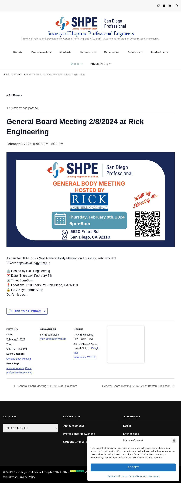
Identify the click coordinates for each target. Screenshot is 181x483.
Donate (18, 52)
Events (75, 63)
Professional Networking (79, 434)
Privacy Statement (137, 476)
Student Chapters (75, 442)
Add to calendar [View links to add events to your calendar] (27, 311)
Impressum (153, 476)
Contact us (158, 52)
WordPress (10, 477)
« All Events (14, 95)
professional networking (19, 372)
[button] (174, 440)
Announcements (73, 426)
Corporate (86, 52)
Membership (111, 52)
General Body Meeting (18, 358)
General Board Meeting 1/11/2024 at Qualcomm (47, 385)
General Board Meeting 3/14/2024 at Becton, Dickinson (136, 385)
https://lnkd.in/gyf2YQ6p (33, 263)
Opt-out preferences (117, 476)
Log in (127, 426)
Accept (133, 467)
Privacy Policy (99, 63)
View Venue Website (85, 357)
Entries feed (131, 434)
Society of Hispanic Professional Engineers (90, 33)
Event (28, 368)
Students (65, 52)
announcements (15, 368)
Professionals (40, 52)
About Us (134, 52)
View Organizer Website (53, 338)
